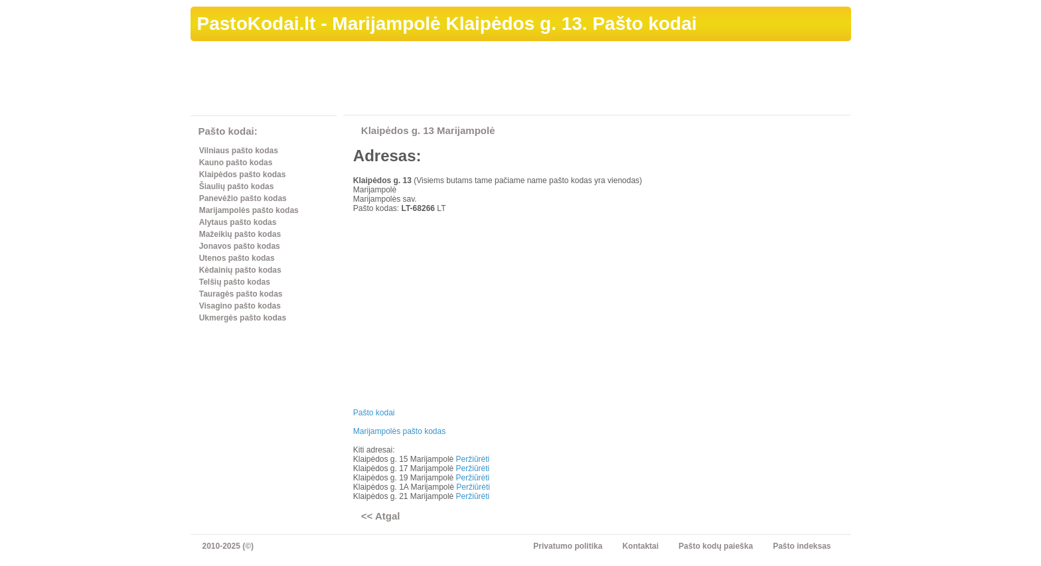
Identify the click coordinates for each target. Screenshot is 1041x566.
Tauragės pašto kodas (241, 294)
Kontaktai (640, 546)
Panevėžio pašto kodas (243, 198)
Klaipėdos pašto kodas (242, 174)
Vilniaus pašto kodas (238, 150)
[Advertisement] (609, 80)
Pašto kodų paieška (716, 546)
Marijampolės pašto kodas (249, 210)
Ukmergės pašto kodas (242, 317)
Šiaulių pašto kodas (236, 186)
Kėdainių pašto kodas (240, 270)
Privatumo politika (567, 546)
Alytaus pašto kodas (238, 222)
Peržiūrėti (473, 459)
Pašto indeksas (802, 546)
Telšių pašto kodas (234, 282)
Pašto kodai (374, 412)
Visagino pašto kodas (240, 306)
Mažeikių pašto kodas (240, 234)
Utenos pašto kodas (237, 258)
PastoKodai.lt (256, 23)
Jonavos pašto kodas (239, 246)
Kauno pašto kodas (236, 162)
